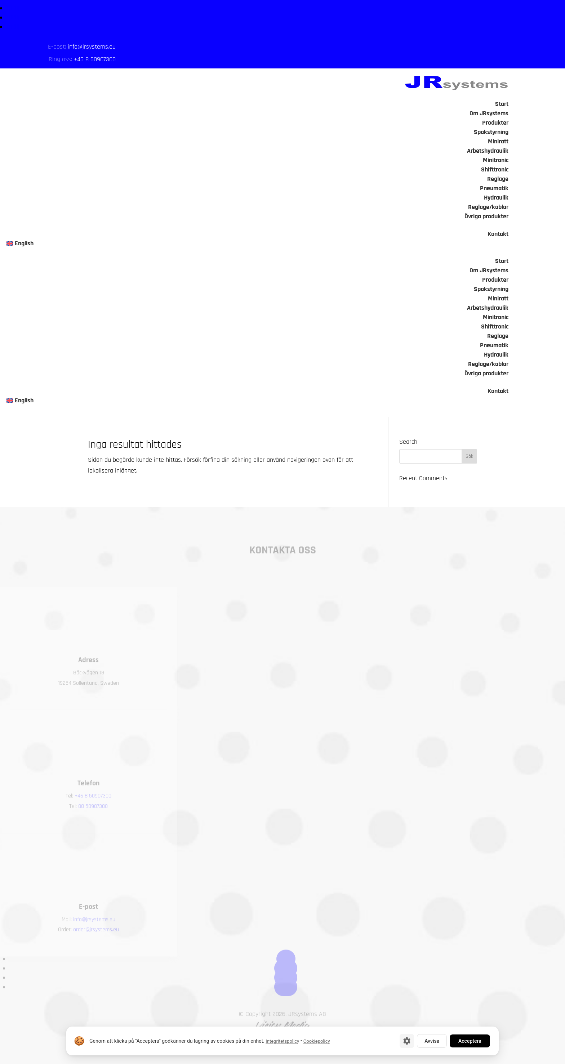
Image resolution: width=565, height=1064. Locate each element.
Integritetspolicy (282, 1041)
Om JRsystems (489, 113)
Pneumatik (494, 188)
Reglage (497, 179)
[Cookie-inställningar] (407, 1041)
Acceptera (469, 1041)
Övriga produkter (486, 216)
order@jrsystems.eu (96, 935)
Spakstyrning (491, 132)
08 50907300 (93, 811)
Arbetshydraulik (487, 151)
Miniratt (498, 141)
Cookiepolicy (316, 1041)
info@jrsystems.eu (92, 47)
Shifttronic (494, 169)
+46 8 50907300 (95, 59)
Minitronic (495, 160)
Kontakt (498, 234)
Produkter (495, 123)
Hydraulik (496, 197)
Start (501, 104)
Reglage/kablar (488, 207)
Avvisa (431, 1041)
